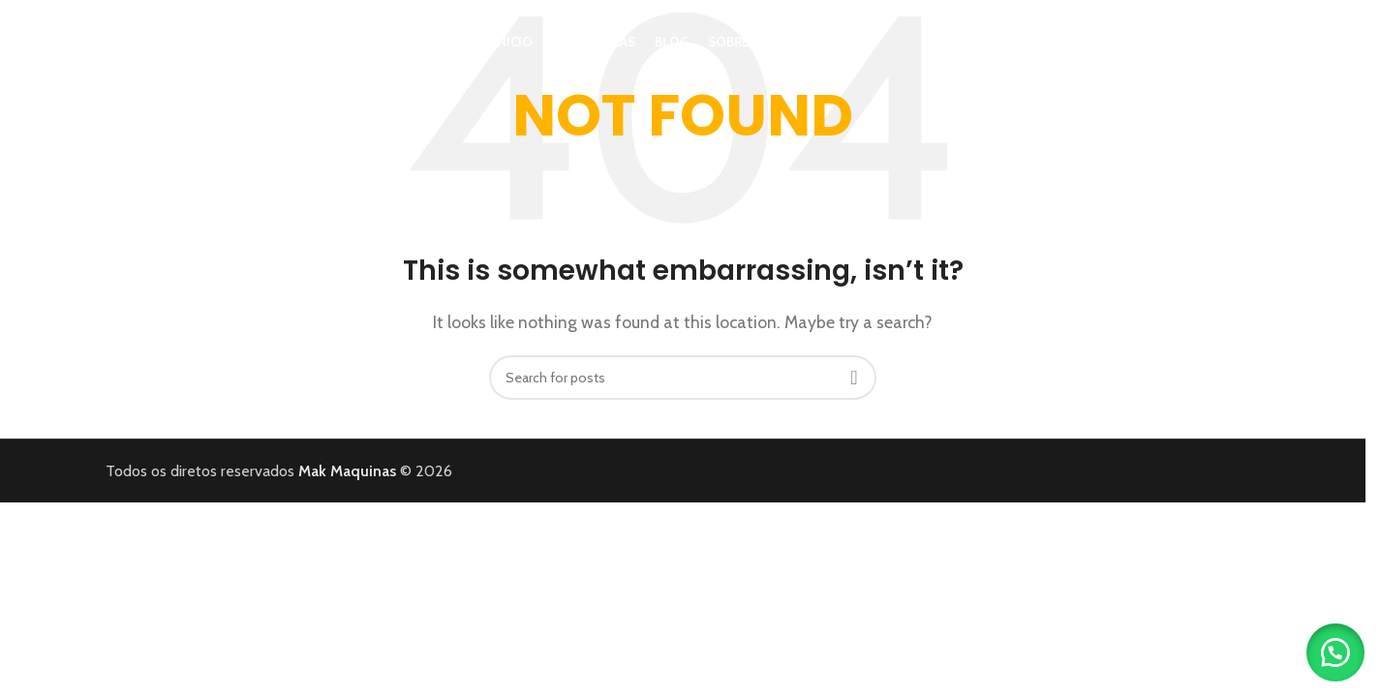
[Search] (1229, 51)
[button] (1332, 649)
